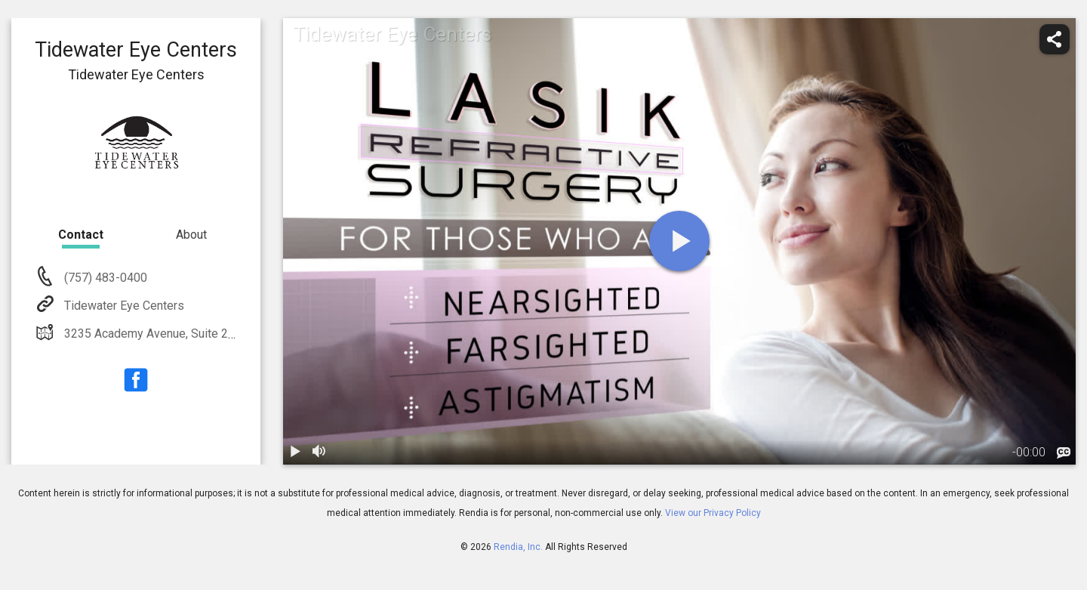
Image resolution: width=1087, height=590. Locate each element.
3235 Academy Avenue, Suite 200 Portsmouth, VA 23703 (212, 333)
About (191, 234)
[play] (679, 241)
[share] (1054, 39)
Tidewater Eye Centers (122, 305)
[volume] (319, 452)
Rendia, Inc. (518, 547)
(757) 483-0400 (104, 277)
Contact (80, 234)
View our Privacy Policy (713, 513)
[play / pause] (295, 452)
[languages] (1064, 453)
